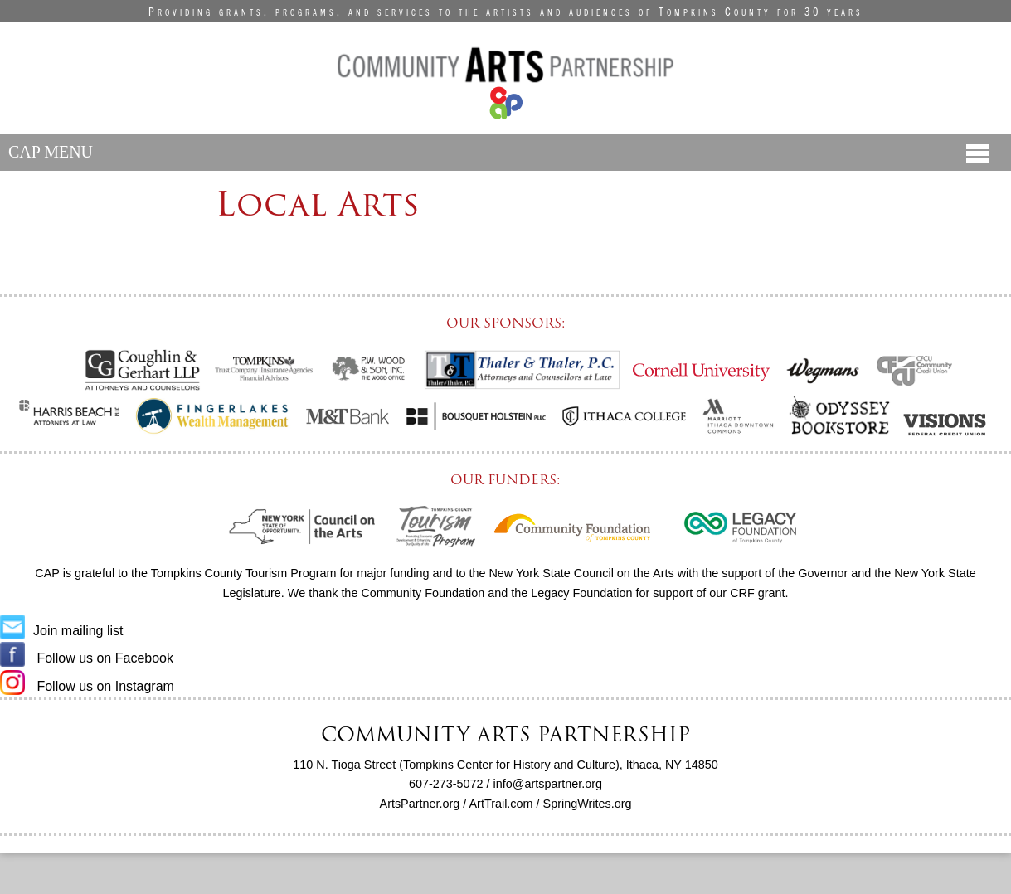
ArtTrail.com (501, 803)
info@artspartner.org (547, 783)
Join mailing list (61, 631)
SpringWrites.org (587, 803)
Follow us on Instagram (87, 686)
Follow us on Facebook (86, 658)
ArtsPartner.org (420, 803)
